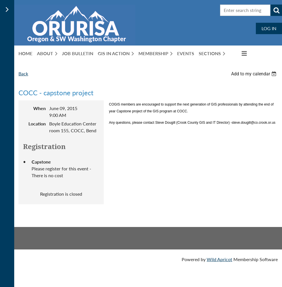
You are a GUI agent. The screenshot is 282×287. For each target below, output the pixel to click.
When (39, 108)
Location (37, 123)
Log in (269, 28)
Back (23, 73)
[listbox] (254, 73)
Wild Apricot (219, 259)
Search (276, 10)
